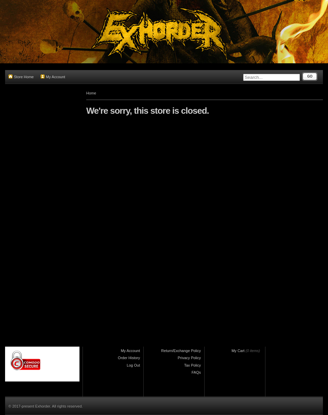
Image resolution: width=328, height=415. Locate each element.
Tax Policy (192, 365)
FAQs (196, 372)
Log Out (133, 365)
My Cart (238, 351)
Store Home (21, 76)
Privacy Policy (189, 358)
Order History (129, 358)
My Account (53, 76)
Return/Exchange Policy (181, 351)
